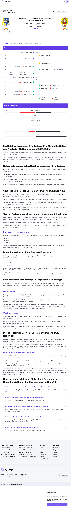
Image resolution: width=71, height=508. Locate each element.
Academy (55, 456)
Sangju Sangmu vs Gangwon (26, 454)
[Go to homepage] (6, 1)
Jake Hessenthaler (46, 63)
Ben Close (16, 82)
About (41, 447)
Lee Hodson (19, 52)
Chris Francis (44, 85)
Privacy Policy (43, 454)
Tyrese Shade (28, 52)
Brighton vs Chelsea (6, 447)
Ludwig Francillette (26, 77)
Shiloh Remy (44, 88)
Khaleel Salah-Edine (58, 85)
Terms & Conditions (45, 458)
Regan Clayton (45, 55)
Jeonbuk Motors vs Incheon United (27, 456)
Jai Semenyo (18, 66)
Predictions (56, 447)
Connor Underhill (27, 94)
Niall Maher (28, 58)
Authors (42, 450)
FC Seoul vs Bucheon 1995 (25, 452)
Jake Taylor (28, 66)
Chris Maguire (28, 91)
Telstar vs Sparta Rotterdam (8, 456)
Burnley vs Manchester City (8, 452)
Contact (42, 452)
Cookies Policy (61, 499)
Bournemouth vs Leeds (7, 450)
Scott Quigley (17, 91)
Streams (55, 454)
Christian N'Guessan (58, 69)
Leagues (55, 450)
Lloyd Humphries (27, 82)
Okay (57, 504)
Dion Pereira (55, 88)
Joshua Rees (44, 69)
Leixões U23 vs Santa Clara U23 (27, 450)
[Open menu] (67, 1)
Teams (55, 452)
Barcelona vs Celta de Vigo (8, 454)
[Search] (65, 1)
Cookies (42, 456)
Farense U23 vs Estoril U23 (25, 447)
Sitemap (42, 461)
